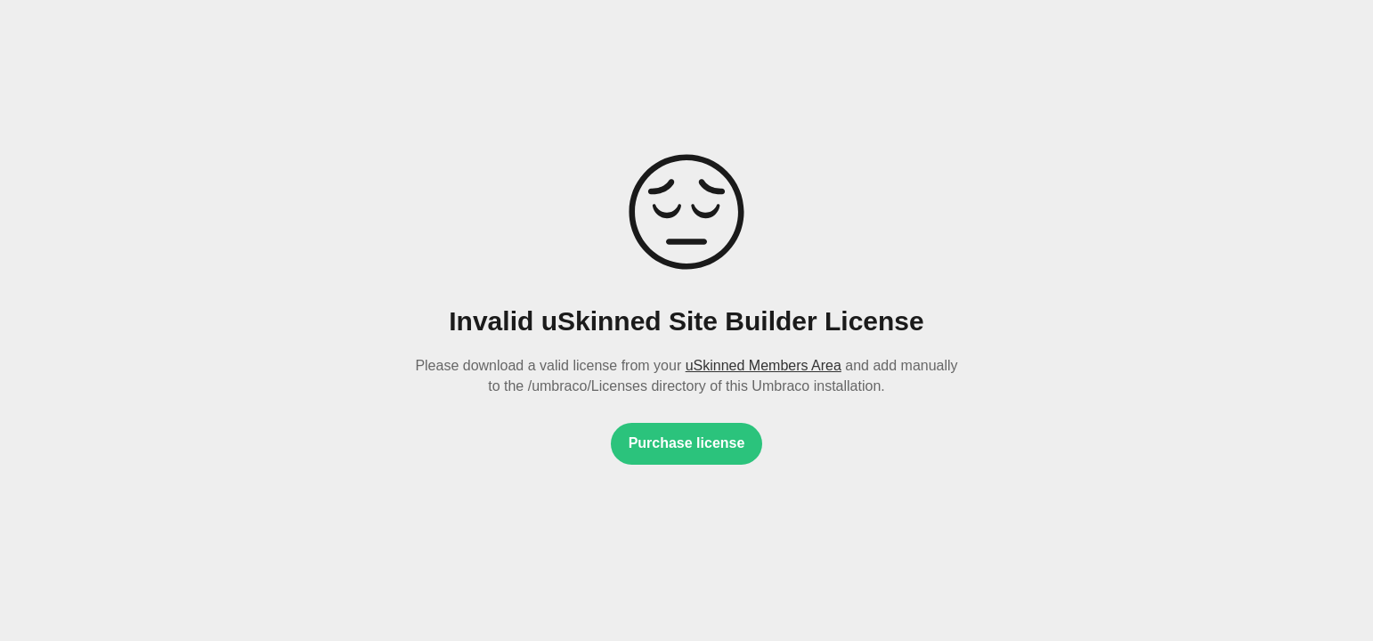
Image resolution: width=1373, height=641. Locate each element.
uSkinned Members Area (763, 365)
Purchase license (687, 442)
